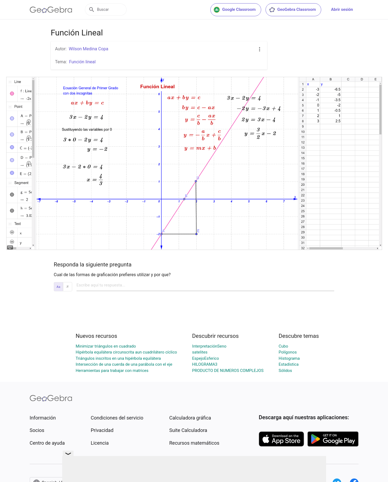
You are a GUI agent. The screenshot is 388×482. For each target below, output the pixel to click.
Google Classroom (235, 9)
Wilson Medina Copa (88, 48)
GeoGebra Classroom (292, 9)
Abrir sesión (342, 9)
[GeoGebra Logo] (51, 9)
